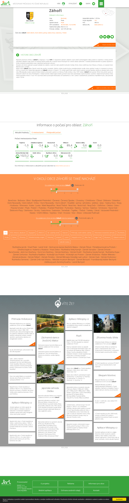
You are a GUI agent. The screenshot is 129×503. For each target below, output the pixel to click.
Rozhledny (121, 233)
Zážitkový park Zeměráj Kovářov (57, 262)
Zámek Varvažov (89, 249)
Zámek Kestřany (62, 252)
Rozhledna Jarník (19, 247)
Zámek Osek (94, 257)
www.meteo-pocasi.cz (63, 166)
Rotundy (50, 237)
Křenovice (24, 205)
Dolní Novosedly (14, 203)
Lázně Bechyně (78, 262)
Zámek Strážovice (93, 254)
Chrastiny (80, 200)
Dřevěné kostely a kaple (36, 237)
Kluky (119, 203)
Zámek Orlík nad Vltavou (40, 259)
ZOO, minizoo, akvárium (17, 233)
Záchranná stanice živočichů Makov (63, 247)
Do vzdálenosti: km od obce (57, 185)
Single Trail (97, 237)
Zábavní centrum (118, 237)
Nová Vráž (82, 205)
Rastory (78, 208)
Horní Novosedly (47, 203)
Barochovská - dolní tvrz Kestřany (22, 252)
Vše (5, 233)
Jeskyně (58, 237)
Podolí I (34, 208)
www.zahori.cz (98, 25)
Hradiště (70, 203)
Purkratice (69, 208)
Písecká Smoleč (17, 208)
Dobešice (116, 200)
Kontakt (96, 490)
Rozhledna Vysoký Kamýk (93, 252)
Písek (62, 22)
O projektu (45, 483)
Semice (86, 208)
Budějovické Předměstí (41, 200)
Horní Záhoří (38, 33)
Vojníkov (53, 213)
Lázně (66, 237)
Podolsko (42, 208)
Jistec (102, 203)
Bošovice (21, 200)
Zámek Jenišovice (19, 257)
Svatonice (58, 33)
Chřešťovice (90, 200)
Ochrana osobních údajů (70, 490)
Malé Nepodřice (48, 205)
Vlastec (33, 213)
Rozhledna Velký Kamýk (71, 249)
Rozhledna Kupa (112, 252)
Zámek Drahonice (108, 257)
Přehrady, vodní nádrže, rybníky (81, 233)
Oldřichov (101, 205)
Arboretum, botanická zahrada (105, 233)
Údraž (96, 210)
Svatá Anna (45, 210)
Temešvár (65, 210)
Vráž (60, 213)
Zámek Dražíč (76, 252)
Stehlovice (28, 210)
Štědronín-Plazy (16, 210)
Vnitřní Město (42, 213)
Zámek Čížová (85, 247)
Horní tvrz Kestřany (45, 252)
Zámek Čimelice (48, 257)
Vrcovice (66, 213)
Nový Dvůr (91, 205)
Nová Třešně (62, 205)
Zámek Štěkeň (34, 257)
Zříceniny (22, 237)
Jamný (45, 33)
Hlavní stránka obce (108, 45)
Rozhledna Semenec (20, 259)
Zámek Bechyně (83, 259)
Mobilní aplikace (45, 490)
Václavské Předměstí (109, 210)
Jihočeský (63, 18)
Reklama (70, 483)
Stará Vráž (113, 208)
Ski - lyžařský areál (53, 233)
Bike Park (88, 237)
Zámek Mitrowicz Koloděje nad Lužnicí (71, 257)
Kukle (31, 205)
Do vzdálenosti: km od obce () (55, 218)
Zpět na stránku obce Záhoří (105, 88)
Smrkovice (103, 208)
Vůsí (73, 213)
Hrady (7, 237)
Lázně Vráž (42, 247)
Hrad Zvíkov (55, 249)
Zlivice (79, 213)
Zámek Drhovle (104, 249)
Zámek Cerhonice (20, 254)
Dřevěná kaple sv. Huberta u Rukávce (33, 249)
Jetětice (95, 203)
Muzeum (107, 237)
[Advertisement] (64, 108)
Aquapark (32, 233)
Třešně (64, 33)
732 (95, 20)
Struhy (37, 210)
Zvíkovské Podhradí (91, 213)
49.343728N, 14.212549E (68, 25)
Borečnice (12, 200)
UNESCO (41, 233)
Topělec (74, 210)
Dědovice (107, 200)
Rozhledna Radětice (37, 254)
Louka (37, 205)
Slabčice (93, 208)
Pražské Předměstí (55, 208)
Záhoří (55, 10)
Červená (56, 200)
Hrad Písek (32, 247)
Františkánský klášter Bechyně (103, 259)
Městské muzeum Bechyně (64, 259)
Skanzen (65, 233)
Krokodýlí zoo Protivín (56, 254)
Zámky (14, 237)
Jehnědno (87, 203)
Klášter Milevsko (108, 254)
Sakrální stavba (64, 242)
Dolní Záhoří (30, 33)
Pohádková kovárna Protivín (104, 247)
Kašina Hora (51, 33)
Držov (36, 203)
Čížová (99, 200)
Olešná (110, 205)
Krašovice (14, 205)
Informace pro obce (96, 483)
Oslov (116, 205)
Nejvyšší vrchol (76, 237)
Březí (28, 200)
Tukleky (90, 210)
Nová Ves (72, 205)
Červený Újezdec (68, 200)
